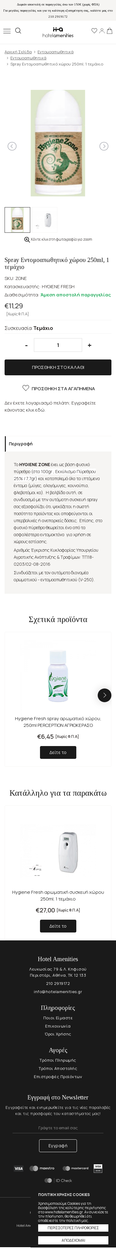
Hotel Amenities (58, 32)
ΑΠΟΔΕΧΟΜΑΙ (73, 1240)
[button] (104, 695)
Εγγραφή (58, 1145)
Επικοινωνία (58, 1026)
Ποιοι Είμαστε (58, 1018)
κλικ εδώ (35, 410)
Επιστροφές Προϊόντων (58, 1076)
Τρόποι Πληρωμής (58, 1060)
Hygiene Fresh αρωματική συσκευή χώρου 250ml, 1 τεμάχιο (58, 895)
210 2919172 (58, 983)
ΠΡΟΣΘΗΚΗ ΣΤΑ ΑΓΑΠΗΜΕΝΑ (58, 388)
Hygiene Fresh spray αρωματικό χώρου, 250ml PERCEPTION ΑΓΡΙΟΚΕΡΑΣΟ (58, 721)
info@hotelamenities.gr (58, 991)
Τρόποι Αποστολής (58, 1068)
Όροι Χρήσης (58, 1034)
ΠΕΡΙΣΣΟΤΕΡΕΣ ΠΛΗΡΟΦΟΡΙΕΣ (73, 1227)
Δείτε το (58, 752)
